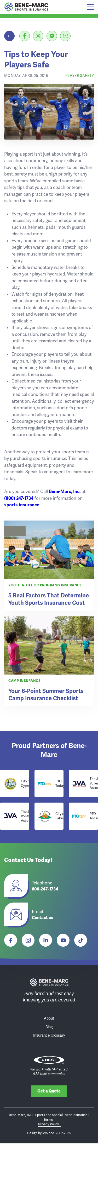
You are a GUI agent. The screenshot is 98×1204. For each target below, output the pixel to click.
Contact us (42, 917)
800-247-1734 (45, 889)
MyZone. (48, 1133)
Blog (49, 1027)
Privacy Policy (49, 1124)
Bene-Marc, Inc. (64, 491)
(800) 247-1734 (18, 498)
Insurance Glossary (49, 1035)
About (49, 1018)
